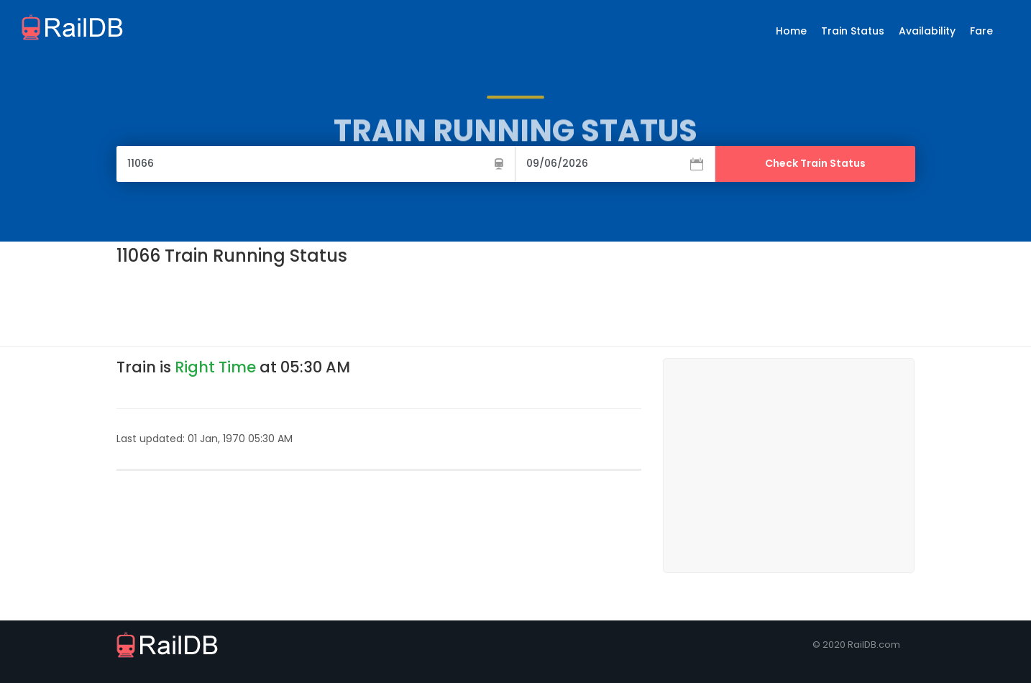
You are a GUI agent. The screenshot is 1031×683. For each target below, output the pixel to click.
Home (791, 31)
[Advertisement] (378, 304)
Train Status (852, 31)
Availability (927, 31)
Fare (981, 31)
